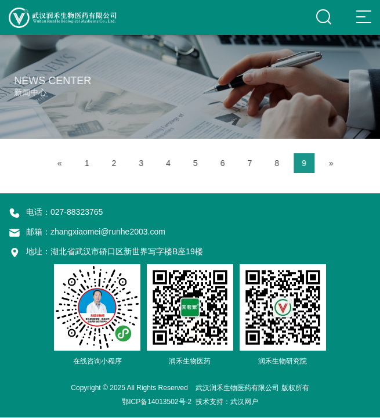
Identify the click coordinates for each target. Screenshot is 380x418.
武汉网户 (244, 402)
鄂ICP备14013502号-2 (156, 402)
